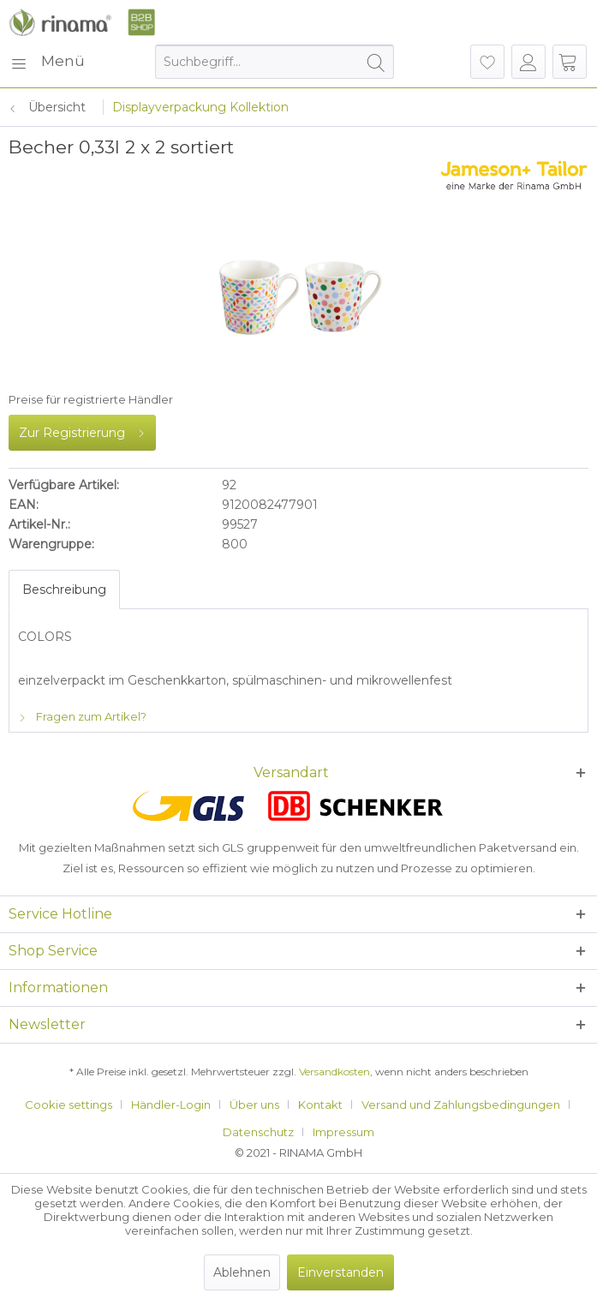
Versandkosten (334, 1071)
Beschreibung (64, 589)
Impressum (343, 1132)
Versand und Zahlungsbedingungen (460, 1104)
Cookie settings (68, 1104)
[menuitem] (46, 62)
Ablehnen (242, 1272)
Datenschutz (258, 1132)
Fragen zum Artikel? (82, 716)
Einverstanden (340, 1272)
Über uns (254, 1104)
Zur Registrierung (82, 429)
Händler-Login (171, 1104)
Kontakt (320, 1104)
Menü (47, 58)
